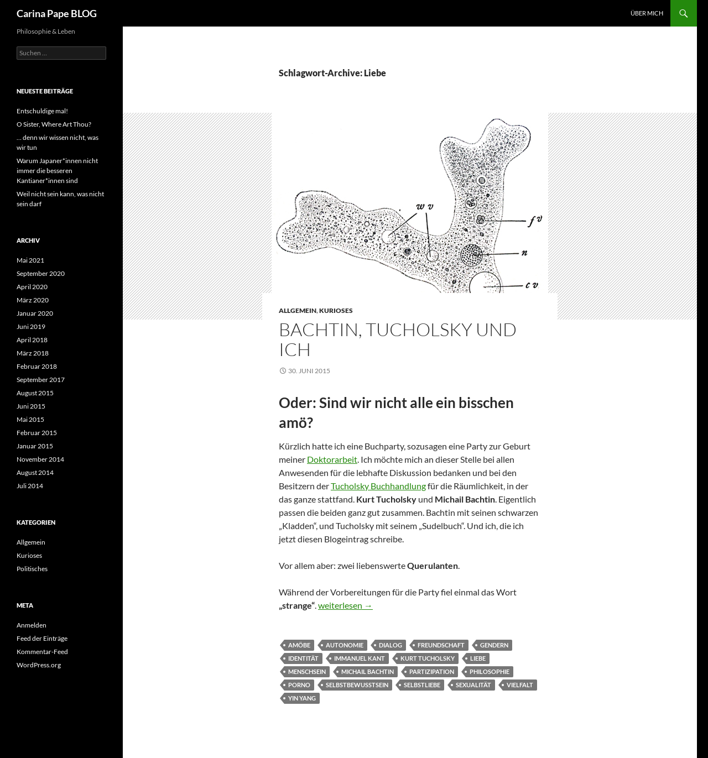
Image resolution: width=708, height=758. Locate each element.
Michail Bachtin (367, 671)
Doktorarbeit (332, 459)
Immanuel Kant (359, 658)
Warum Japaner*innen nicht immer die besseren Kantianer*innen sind (57, 170)
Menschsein (307, 671)
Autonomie (344, 645)
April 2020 (32, 287)
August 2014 (35, 472)
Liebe (478, 658)
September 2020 (41, 273)
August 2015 (35, 393)
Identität (303, 658)
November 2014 (40, 459)
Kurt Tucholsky (427, 658)
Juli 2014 (30, 486)
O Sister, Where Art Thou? (54, 124)
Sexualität (473, 684)
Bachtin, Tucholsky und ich (398, 339)
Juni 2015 (31, 406)
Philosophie (489, 671)
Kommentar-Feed (42, 651)
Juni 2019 (31, 326)
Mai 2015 (30, 419)
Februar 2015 (37, 432)
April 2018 (32, 340)
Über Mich (647, 13)
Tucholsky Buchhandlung (378, 485)
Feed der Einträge (42, 638)
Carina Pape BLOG (57, 13)
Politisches (32, 568)
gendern (494, 645)
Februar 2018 (37, 366)
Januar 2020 (35, 313)
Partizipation (431, 671)
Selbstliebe (422, 684)
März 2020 (33, 300)
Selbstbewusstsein (357, 684)
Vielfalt (520, 684)
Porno (299, 684)
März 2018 (33, 353)
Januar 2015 (35, 446)
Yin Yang (302, 698)
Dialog (390, 645)
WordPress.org (39, 665)
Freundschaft (441, 645)
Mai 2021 (30, 260)
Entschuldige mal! (42, 111)
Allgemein (297, 310)
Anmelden (31, 625)
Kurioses (336, 310)
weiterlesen (345, 605)
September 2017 (41, 379)
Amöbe (299, 645)
